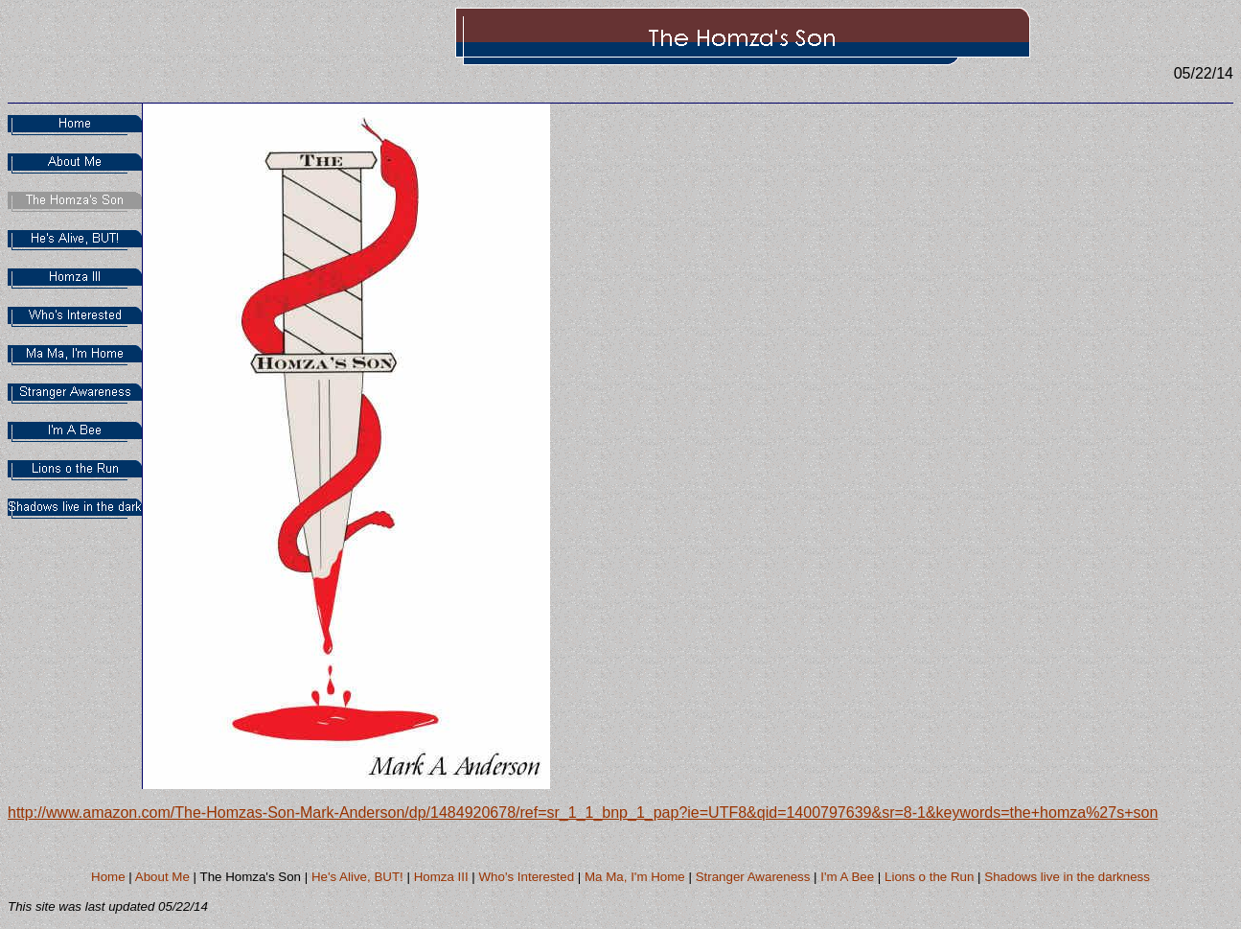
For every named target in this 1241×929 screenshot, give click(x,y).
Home (108, 877)
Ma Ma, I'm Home (635, 877)
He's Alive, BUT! (357, 877)
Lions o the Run (929, 877)
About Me (162, 877)
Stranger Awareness (753, 877)
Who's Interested (527, 877)
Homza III (441, 877)
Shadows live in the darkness (1067, 877)
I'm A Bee (847, 877)
